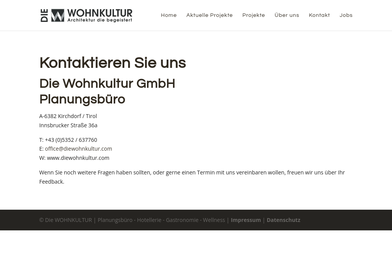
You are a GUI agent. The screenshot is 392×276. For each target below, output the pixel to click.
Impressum (246, 219)
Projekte (253, 15)
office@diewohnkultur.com (78, 148)
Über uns (287, 15)
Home (169, 15)
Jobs (346, 15)
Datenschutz (284, 219)
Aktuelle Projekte (209, 15)
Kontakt (319, 15)
